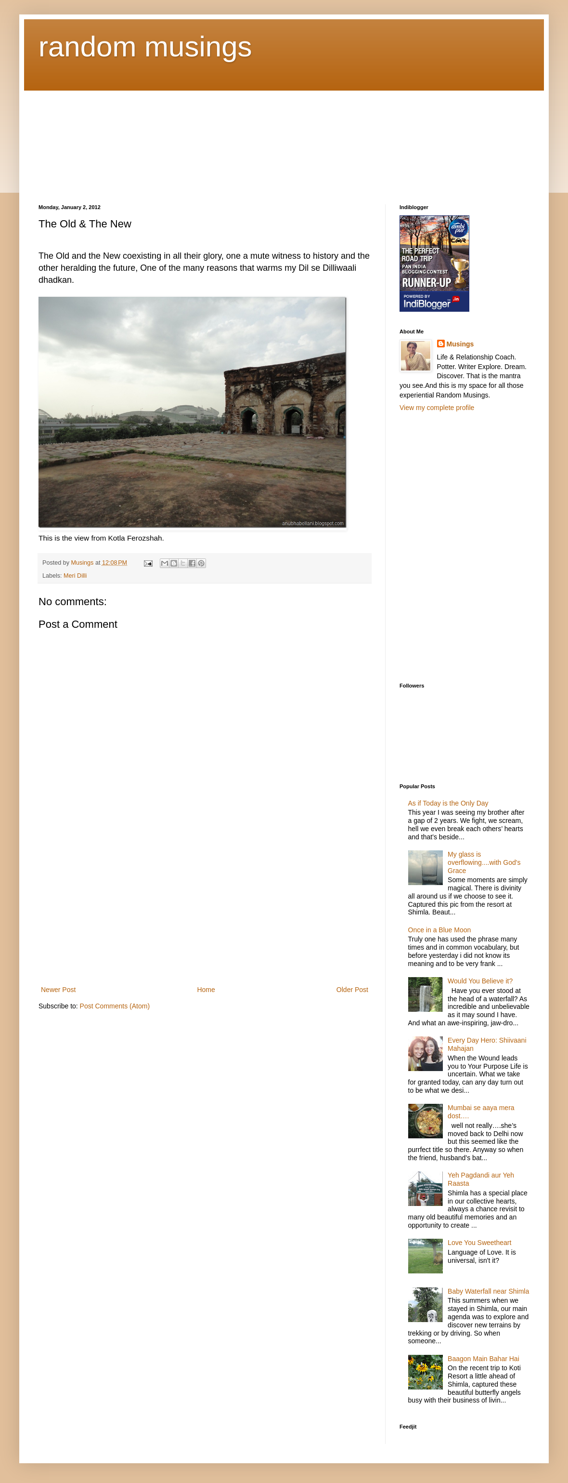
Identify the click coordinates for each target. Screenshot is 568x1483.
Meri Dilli (75, 575)
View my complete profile (437, 407)
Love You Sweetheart (479, 1242)
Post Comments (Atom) (115, 1006)
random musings (145, 46)
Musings (460, 344)
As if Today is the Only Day (448, 803)
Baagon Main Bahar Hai (483, 1359)
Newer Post (58, 989)
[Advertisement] (87, 139)
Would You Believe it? (480, 981)
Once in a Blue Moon (439, 930)
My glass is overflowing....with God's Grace (484, 862)
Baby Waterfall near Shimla (488, 1291)
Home (206, 989)
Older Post (352, 989)
